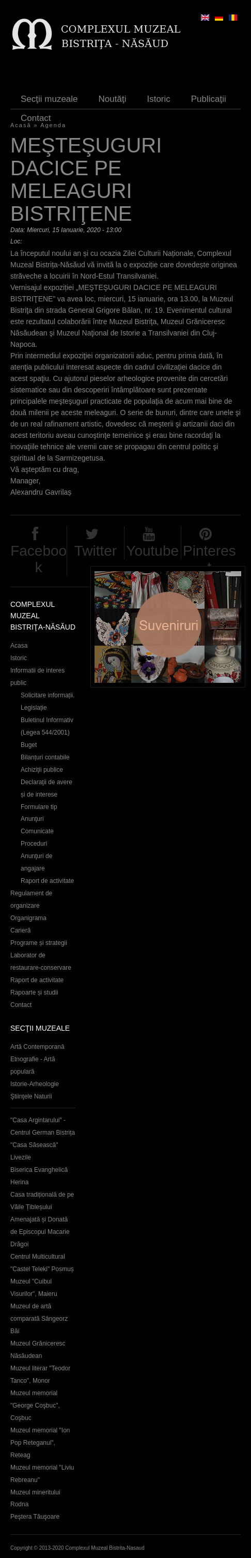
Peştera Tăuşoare (34, 1516)
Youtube (152, 551)
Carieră (20, 930)
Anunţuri (32, 818)
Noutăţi (113, 99)
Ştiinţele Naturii (31, 1096)
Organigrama (28, 918)
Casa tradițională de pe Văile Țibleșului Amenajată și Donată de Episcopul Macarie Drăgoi (42, 1219)
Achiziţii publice (42, 769)
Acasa (18, 645)
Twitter (95, 551)
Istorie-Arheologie (34, 1084)
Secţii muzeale (49, 99)
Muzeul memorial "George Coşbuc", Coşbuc (35, 1405)
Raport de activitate (47, 880)
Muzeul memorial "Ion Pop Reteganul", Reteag (40, 1443)
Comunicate (37, 831)
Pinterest (209, 559)
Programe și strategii (38, 942)
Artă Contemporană (37, 1046)
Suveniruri (167, 627)
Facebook (38, 559)
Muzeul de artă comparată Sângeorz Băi (39, 1319)
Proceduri (34, 843)
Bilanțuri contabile (45, 757)
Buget (29, 745)
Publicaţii (208, 99)
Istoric (158, 99)
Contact (36, 118)
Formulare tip (39, 807)
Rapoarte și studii (34, 992)
